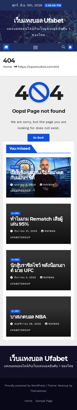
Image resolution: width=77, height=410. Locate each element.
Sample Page (44, 400)
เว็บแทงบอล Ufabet (38, 20)
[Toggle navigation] (35, 47)
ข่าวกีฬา (15, 167)
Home (7, 67)
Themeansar (38, 390)
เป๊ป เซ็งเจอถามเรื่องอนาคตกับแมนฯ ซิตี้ (36, 175)
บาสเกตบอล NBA (28, 317)
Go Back (38, 137)
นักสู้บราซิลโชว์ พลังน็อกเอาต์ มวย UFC (37, 267)
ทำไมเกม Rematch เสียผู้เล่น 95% (36, 221)
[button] (63, 47)
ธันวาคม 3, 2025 (25, 277)
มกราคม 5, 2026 (25, 184)
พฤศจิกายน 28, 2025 (28, 323)
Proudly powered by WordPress (25, 385)
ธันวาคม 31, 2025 (26, 231)
